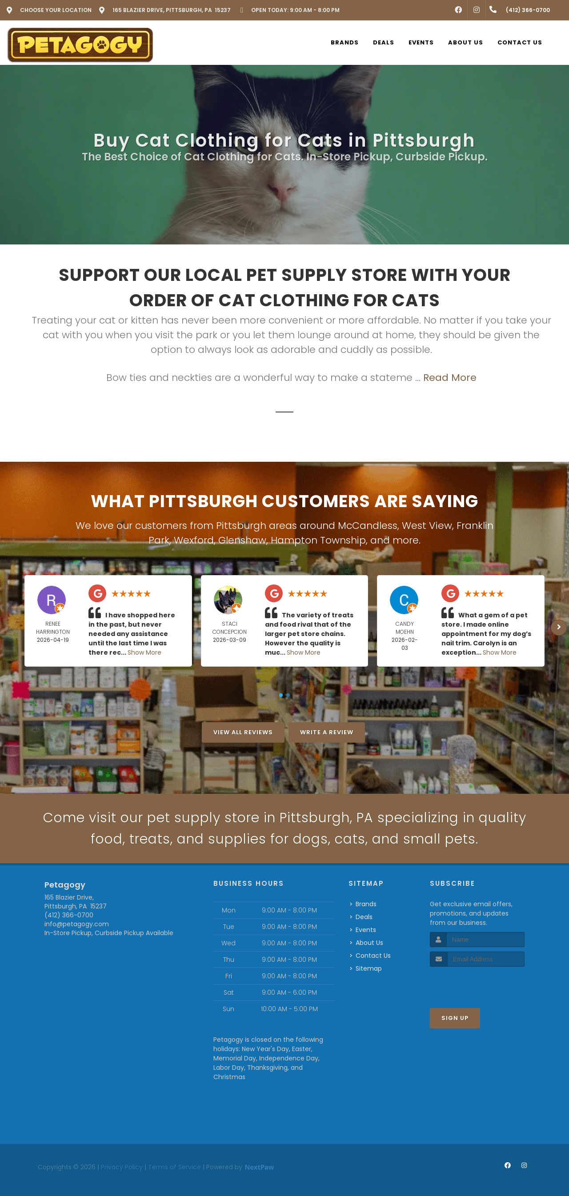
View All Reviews (243, 732)
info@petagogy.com (76, 924)
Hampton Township (318, 540)
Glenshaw (242, 540)
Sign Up (455, 1018)
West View (427, 525)
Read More (450, 377)
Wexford (194, 540)
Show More (144, 652)
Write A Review (326, 732)
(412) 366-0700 (68, 915)
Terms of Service (174, 1167)
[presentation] (477, 983)
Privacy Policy (122, 1167)
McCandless (367, 525)
